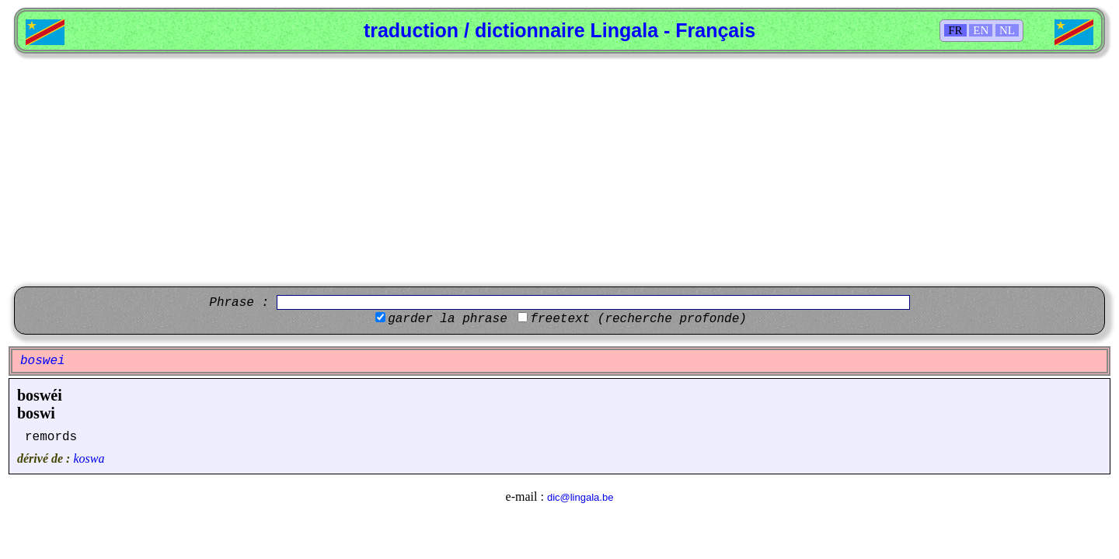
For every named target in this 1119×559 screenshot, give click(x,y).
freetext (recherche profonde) (638, 319)
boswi (36, 413)
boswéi (39, 395)
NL (1007, 30)
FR (955, 30)
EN (980, 30)
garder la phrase (447, 319)
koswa (88, 458)
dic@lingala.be (580, 497)
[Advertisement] (559, 170)
